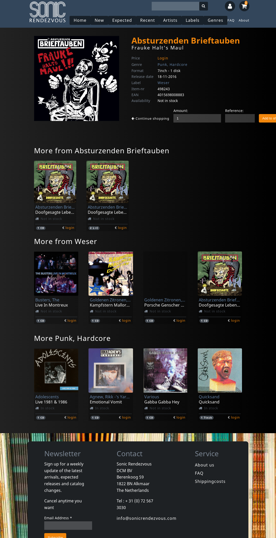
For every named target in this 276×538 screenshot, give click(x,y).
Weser (164, 82)
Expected (122, 20)
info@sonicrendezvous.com (146, 518)
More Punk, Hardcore (72, 338)
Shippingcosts (210, 481)
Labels (193, 20)
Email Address (58, 517)
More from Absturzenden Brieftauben (101, 150)
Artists (170, 20)
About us (204, 465)
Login (163, 58)
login (69, 227)
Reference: (234, 110)
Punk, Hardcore (172, 64)
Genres (215, 20)
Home (80, 20)
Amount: (180, 110)
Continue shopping (150, 118)
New (99, 20)
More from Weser (65, 241)
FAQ (231, 20)
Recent (147, 20)
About (244, 20)
